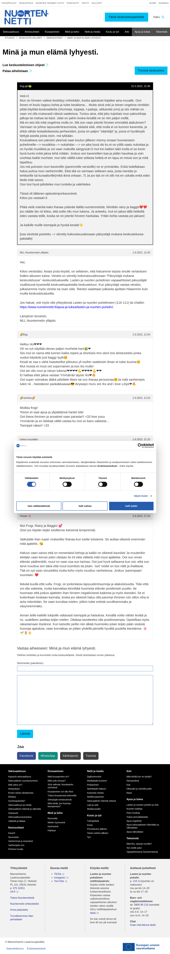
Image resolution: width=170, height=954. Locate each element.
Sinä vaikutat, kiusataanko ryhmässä (60, 786)
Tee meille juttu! (134, 848)
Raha (129, 793)
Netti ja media (95, 771)
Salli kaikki (131, 506)
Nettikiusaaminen (95, 797)
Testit (85, 3)
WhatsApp (48, 755)
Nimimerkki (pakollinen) (30, 663)
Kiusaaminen (55, 771)
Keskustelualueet (30, 38)
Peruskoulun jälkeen (97, 829)
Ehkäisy (12, 797)
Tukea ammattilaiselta (137, 817)
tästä (93, 913)
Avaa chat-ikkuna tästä (143, 925)
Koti (128, 785)
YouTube (59, 881)
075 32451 (19, 888)
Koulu (90, 825)
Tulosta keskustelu (151, 70)
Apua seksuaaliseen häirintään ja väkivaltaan (143, 826)
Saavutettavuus (15, 948)
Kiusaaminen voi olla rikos (60, 791)
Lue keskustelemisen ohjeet (26, 65)
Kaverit (11, 833)
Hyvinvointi (53, 826)
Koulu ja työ (94, 815)
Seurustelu (13, 837)
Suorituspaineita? (16, 801)
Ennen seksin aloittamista (20, 793)
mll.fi (12, 891)
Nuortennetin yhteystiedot (24, 903)
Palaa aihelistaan (17, 71)
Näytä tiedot (141, 496)
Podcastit (73, 3)
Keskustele (26, 3)
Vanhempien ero (16, 845)
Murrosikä (52, 818)
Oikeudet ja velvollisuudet (139, 788)
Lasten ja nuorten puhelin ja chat (142, 805)
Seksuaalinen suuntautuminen (23, 780)
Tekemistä (133, 838)
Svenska (164, 3)
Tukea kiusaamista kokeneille (62, 795)
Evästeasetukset (36, 948)
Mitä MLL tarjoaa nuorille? (139, 844)
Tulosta (91, 755)
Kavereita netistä (95, 793)
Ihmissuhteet (54, 38)
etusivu (10, 38)
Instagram (59, 877)
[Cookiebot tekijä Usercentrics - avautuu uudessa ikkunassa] (140, 445)
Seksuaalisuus (17, 771)
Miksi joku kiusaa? (57, 780)
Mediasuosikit (94, 809)
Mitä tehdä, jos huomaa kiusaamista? (59, 805)
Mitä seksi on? (15, 785)
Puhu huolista (133, 813)
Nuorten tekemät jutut (50, 3)
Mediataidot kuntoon (97, 780)
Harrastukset (133, 780)
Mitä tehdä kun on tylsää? (139, 776)
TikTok (57, 874)
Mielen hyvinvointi (56, 822)
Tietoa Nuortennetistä (22, 897)
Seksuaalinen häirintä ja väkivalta (24, 809)
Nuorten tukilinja (134, 809)
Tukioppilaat (9, 3)
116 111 (137, 881)
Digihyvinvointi (94, 776)
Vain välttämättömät (39, 506)
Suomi (152, 3)
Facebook (26, 755)
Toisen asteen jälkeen (97, 833)
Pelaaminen (93, 785)
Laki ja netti (92, 805)
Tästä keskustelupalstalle (126, 17)
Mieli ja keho (55, 813)
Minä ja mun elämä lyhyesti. (84, 38)
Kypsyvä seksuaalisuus (19, 776)
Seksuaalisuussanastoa (19, 817)
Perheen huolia (15, 849)
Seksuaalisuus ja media (19, 805)
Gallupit (97, 3)
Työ (89, 837)
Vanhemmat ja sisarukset (20, 841)
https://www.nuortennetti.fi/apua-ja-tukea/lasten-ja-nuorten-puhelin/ (66, 307)
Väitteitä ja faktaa (16, 821)
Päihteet (52, 830)
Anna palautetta (19, 909)
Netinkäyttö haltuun (96, 788)
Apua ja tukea (135, 799)
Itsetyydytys (14, 788)
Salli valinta (85, 506)
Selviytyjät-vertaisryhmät (60, 799)
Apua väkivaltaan (135, 832)
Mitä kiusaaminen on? (58, 776)
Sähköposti (70, 755)
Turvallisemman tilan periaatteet (21, 918)
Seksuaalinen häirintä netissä (101, 801)
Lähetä (25, 733)
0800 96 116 (141, 904)
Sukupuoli (13, 813)
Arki (129, 771)
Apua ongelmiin (134, 821)
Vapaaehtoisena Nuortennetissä (142, 852)
